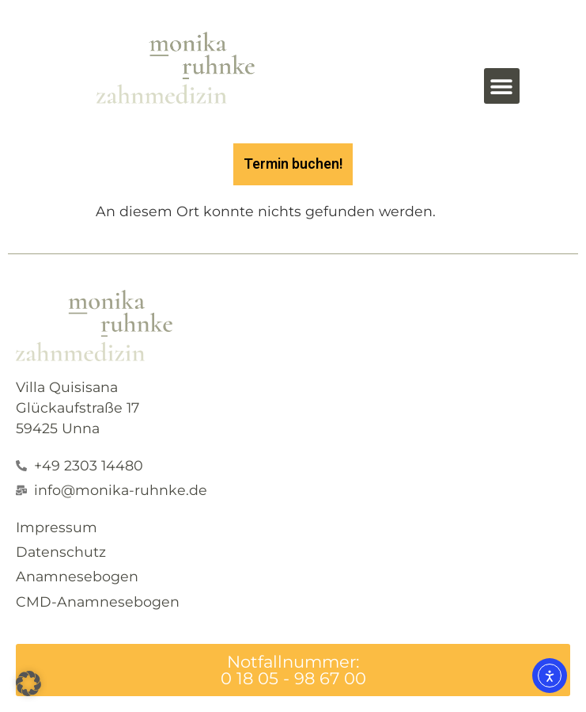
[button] (502, 86)
